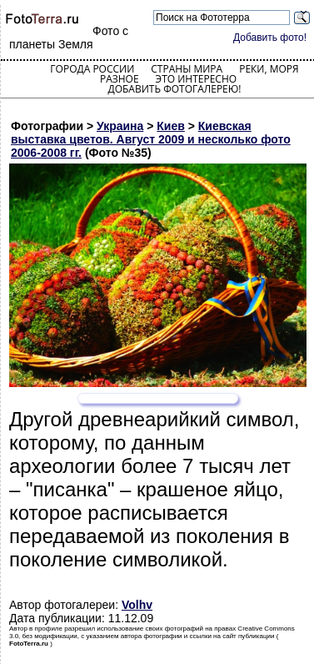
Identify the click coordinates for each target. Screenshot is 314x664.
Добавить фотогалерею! (174, 89)
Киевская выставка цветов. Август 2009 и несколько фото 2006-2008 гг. (151, 139)
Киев (171, 126)
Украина (120, 126)
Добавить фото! (270, 37)
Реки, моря (268, 69)
